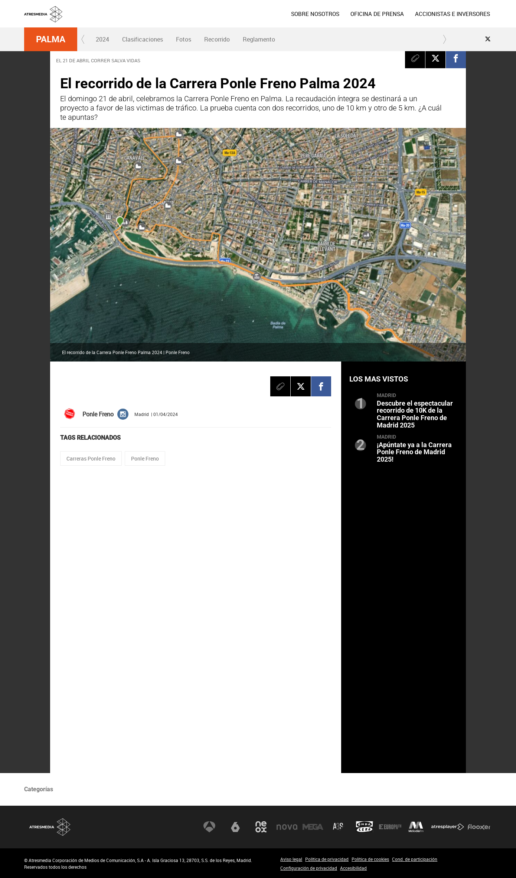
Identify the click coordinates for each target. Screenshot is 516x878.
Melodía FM (416, 826)
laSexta (235, 826)
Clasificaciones (142, 39)
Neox (261, 826)
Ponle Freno (145, 458)
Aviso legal (291, 859)
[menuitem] (315, 13)
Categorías (38, 789)
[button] (83, 39)
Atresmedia (50, 827)
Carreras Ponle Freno (90, 458)
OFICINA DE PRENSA (377, 13)
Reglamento (259, 39)
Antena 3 (209, 826)
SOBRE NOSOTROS (315, 13)
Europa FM (390, 826)
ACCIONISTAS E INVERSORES (452, 13)
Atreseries (338, 826)
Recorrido (217, 39)
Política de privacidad (327, 859)
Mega (313, 826)
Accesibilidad (353, 868)
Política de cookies (370, 859)
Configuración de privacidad (308, 868)
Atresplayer (447, 826)
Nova (287, 826)
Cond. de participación (414, 859)
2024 (102, 39)
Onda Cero (364, 826)
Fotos (183, 39)
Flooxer (479, 826)
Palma (50, 39)
